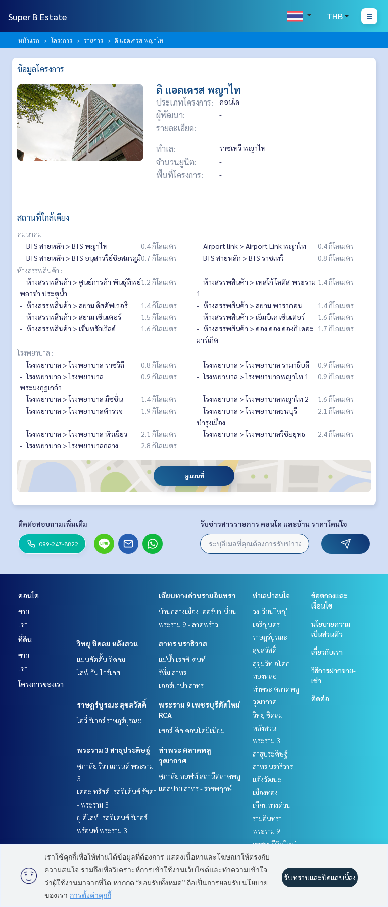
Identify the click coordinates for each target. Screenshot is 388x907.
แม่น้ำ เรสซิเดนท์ (182, 659)
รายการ (93, 40)
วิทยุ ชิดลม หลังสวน (107, 643)
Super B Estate (37, 16)
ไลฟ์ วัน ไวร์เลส (98, 672)
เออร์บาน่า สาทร (181, 685)
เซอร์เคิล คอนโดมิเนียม (192, 730)
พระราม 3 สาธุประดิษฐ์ (113, 749)
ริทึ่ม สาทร (172, 672)
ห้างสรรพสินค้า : (39, 270)
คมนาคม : (31, 233)
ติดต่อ (320, 698)
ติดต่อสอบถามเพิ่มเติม (52, 523)
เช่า (23, 624)
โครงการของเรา (41, 683)
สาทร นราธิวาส (183, 643)
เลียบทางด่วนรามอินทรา (197, 595)
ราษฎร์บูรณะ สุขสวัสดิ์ (112, 704)
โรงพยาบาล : (35, 352)
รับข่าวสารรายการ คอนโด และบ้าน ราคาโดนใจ (273, 523)
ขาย (23, 611)
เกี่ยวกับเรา (327, 652)
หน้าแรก (28, 40)
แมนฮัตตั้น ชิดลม (101, 659)
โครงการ (61, 40)
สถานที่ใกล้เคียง (43, 217)
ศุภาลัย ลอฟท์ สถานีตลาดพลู (199, 775)
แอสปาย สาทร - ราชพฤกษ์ (195, 788)
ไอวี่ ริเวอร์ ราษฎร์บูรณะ (109, 720)
